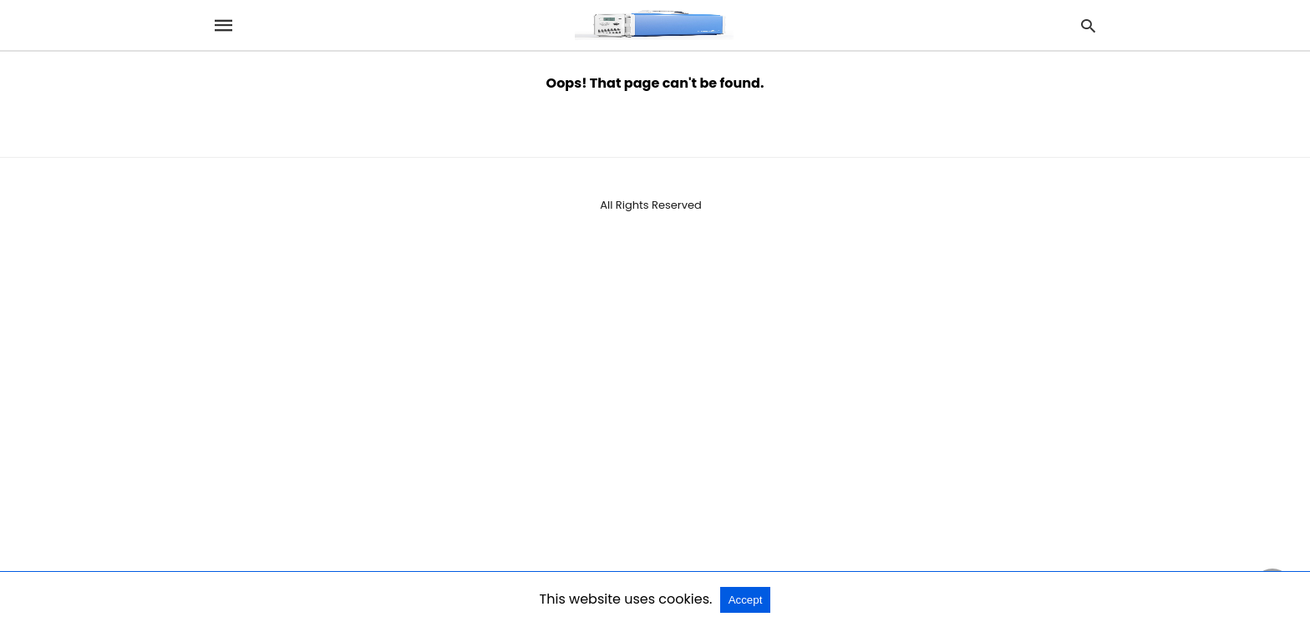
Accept (746, 600)
